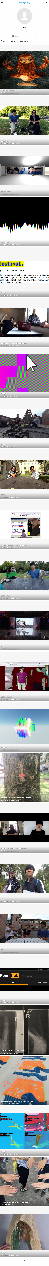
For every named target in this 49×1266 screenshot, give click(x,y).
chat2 (3, 444)
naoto (24, 27)
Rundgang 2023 (8, 1204)
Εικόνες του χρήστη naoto (11, 93)
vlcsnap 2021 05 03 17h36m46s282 (13, 848)
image (3, 292)
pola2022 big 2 (6, 191)
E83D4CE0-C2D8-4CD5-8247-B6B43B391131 (17, 1050)
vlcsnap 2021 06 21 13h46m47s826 (13, 545)
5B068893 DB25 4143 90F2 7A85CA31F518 (16, 1202)
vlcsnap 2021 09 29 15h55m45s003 (13, 343)
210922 (3, 495)
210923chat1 (5, 141)
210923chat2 (5, 596)
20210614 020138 (7, 90)
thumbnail (4, 242)
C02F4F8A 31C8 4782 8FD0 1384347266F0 (16, 798)
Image (3, 394)
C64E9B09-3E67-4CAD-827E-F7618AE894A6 (17, 1101)
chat (2, 646)
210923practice (6, 697)
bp (2, 949)
